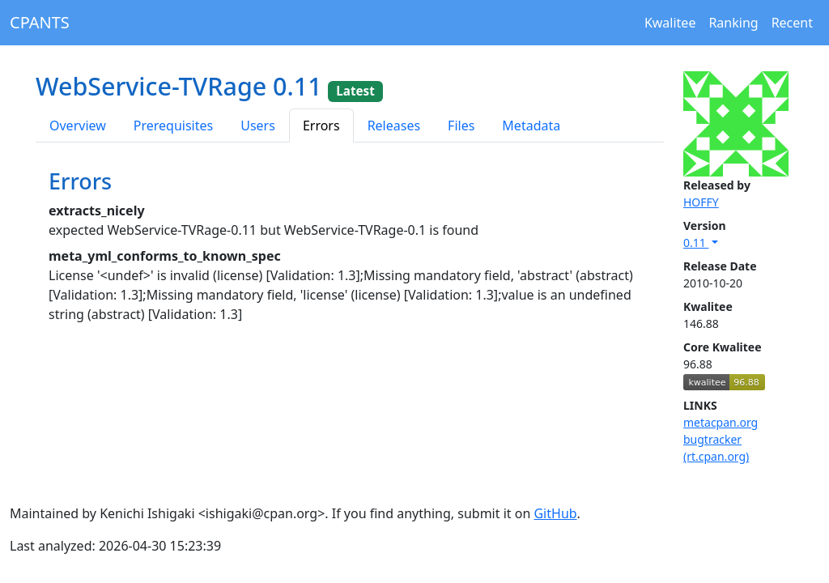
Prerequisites (173, 125)
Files (461, 125)
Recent (792, 23)
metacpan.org (720, 422)
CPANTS (40, 22)
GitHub (555, 513)
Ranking (733, 23)
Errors (321, 125)
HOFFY (701, 202)
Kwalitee (670, 23)
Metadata (531, 125)
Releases (394, 125)
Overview (77, 125)
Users (257, 125)
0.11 (695, 242)
